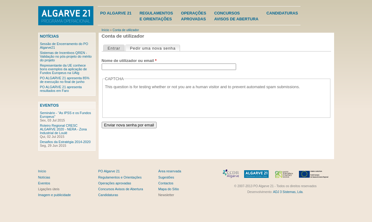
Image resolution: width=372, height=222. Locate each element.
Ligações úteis (49, 189)
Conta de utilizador (125, 30)
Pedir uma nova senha (155, 48)
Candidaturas (282, 13)
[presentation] (152, 102)
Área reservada (169, 171)
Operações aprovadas (114, 183)
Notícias (49, 36)
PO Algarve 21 (116, 13)
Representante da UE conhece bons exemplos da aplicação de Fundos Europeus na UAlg (63, 69)
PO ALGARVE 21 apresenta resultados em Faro (61, 88)
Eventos (49, 105)
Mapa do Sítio (168, 189)
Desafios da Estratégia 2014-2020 (65, 142)
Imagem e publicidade (54, 195)
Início (105, 30)
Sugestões (166, 177)
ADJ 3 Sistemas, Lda (288, 192)
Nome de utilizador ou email (129, 60)
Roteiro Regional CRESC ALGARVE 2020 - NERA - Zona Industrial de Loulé (63, 129)
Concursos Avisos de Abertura (120, 189)
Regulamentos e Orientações (120, 177)
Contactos (166, 183)
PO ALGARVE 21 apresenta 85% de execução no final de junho (65, 80)
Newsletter (166, 195)
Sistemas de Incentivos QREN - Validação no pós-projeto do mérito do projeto (66, 56)
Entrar (114, 48)
